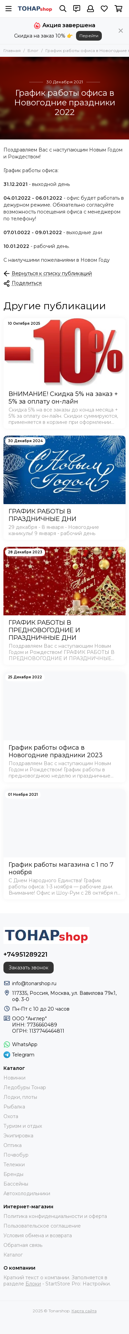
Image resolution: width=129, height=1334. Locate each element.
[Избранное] (104, 8)
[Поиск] (63, 8)
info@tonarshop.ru (34, 983)
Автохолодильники (26, 1193)
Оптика (12, 1145)
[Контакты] (77, 8)
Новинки (14, 1078)
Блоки (33, 1284)
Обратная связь (22, 1245)
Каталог (13, 1255)
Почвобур (16, 1155)
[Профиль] (90, 8)
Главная (12, 50)
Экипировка (18, 1136)
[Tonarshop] (35, 8)
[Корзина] (118, 8)
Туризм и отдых (22, 1126)
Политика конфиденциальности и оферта (55, 1216)
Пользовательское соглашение (42, 1226)
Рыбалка (14, 1107)
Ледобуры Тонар (24, 1087)
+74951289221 (25, 954)
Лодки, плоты (20, 1097)
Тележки (14, 1164)
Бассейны (15, 1184)
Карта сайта (84, 1310)
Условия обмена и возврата (37, 1235)
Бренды (13, 1174)
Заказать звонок (29, 968)
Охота (10, 1116)
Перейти (88, 35)
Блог (33, 50)
